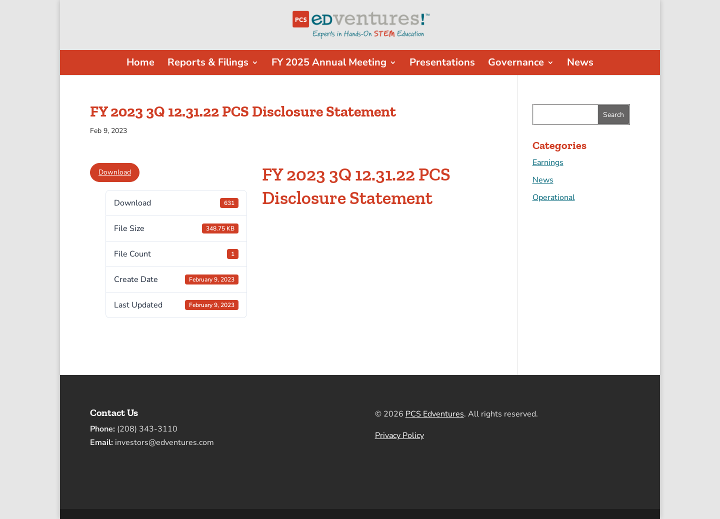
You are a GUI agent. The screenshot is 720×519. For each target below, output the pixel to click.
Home (140, 64)
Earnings (548, 162)
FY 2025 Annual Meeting (329, 64)
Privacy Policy (399, 435)
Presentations (442, 64)
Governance (516, 64)
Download (114, 172)
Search (613, 115)
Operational (553, 197)
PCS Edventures (435, 414)
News (580, 64)
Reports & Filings (208, 64)
